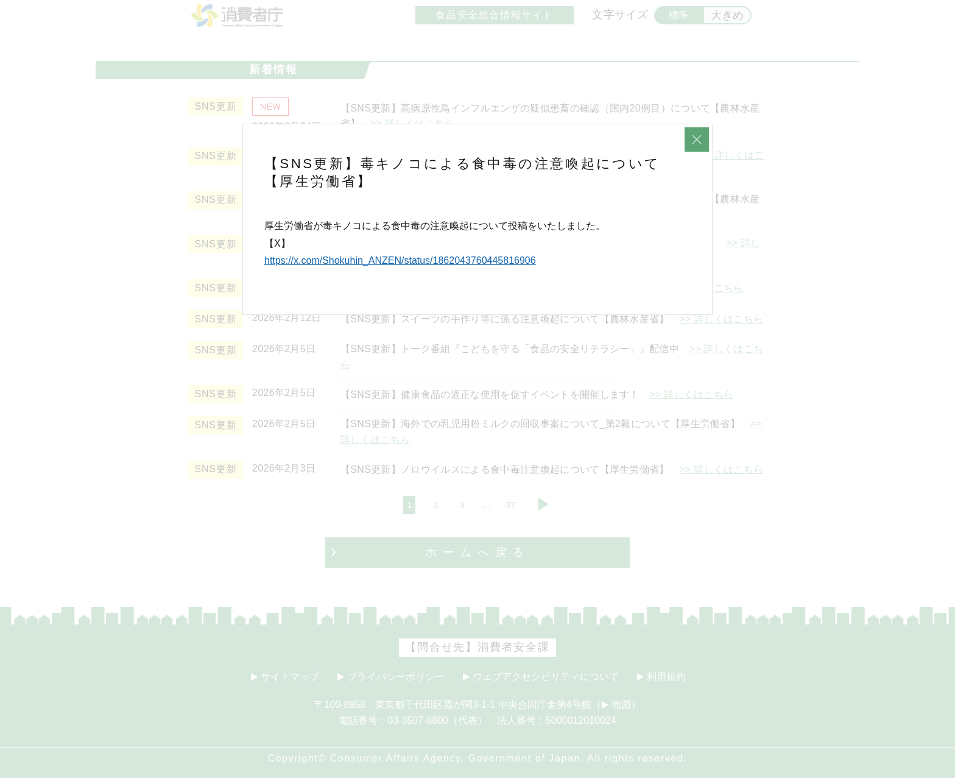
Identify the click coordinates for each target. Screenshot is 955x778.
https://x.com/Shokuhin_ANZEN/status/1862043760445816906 (400, 260)
